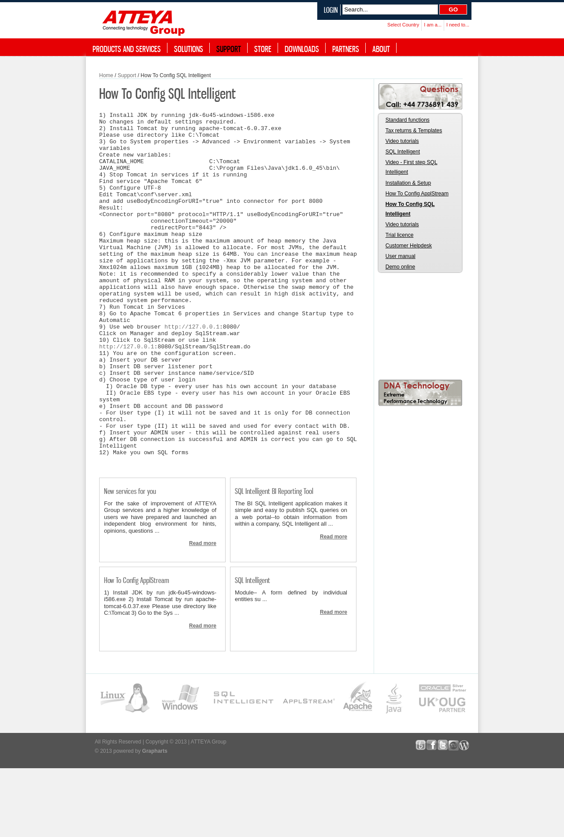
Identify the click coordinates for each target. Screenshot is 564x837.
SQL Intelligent (252, 649)
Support (127, 75)
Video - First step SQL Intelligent (412, 167)
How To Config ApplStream (136, 649)
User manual (401, 256)
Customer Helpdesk (409, 246)
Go (453, 9)
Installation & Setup (408, 183)
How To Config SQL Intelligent (410, 209)
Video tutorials (402, 141)
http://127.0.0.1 (191, 370)
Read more (202, 612)
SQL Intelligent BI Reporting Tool (274, 559)
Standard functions (408, 120)
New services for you (130, 559)
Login (331, 10)
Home (106, 75)
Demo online (400, 267)
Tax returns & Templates (414, 130)
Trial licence (400, 235)
